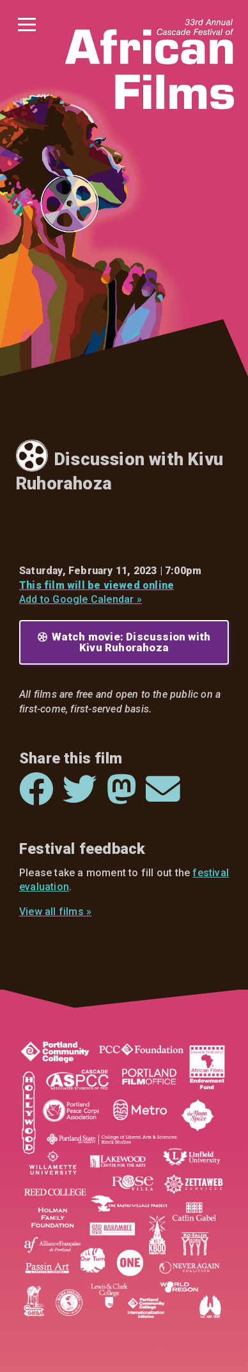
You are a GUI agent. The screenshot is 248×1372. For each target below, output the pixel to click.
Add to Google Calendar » (80, 599)
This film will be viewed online (96, 585)
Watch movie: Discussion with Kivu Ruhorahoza (131, 642)
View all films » (55, 912)
